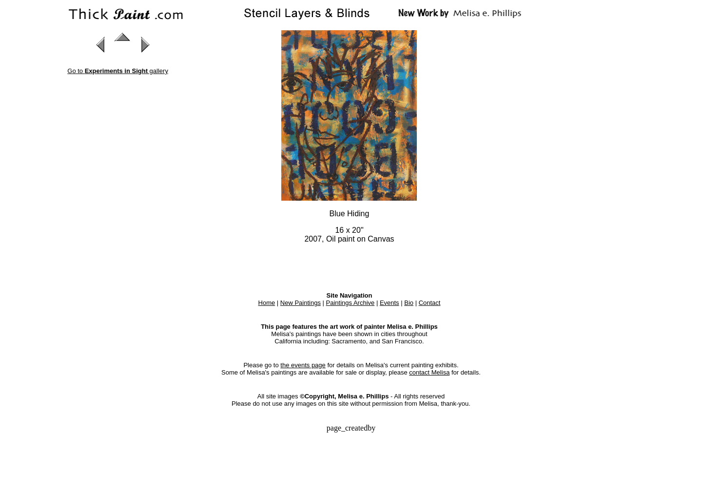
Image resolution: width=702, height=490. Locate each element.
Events (389, 302)
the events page (303, 365)
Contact (430, 302)
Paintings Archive (350, 302)
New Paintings (300, 302)
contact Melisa (429, 372)
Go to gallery (117, 71)
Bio (408, 302)
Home (266, 302)
